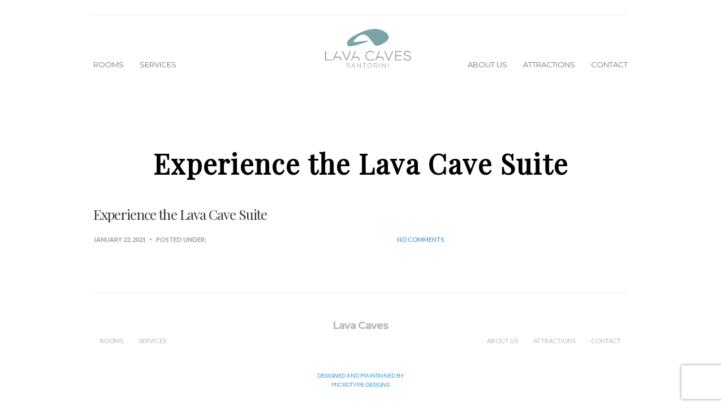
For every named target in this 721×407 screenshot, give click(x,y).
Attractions (549, 64)
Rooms (108, 64)
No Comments (420, 239)
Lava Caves (360, 325)
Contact (609, 64)
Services (158, 64)
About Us (487, 64)
